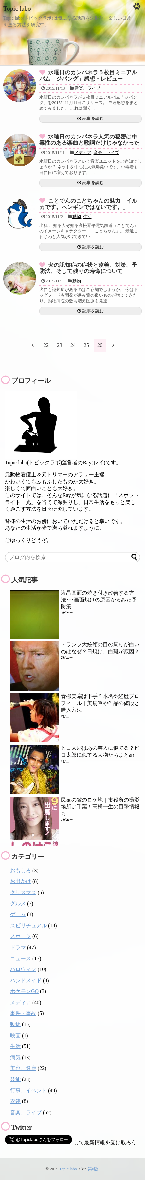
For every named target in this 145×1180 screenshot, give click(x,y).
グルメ (18, 903)
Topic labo (17, 8)
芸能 (15, 1079)
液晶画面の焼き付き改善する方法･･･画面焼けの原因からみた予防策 (99, 599)
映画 (15, 1035)
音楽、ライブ (87, 88)
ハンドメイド (26, 980)
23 (59, 345)
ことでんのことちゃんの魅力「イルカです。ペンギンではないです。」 (88, 204)
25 (86, 345)
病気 (15, 1057)
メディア (82, 152)
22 (46, 345)
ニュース (20, 958)
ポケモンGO (24, 991)
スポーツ (20, 936)
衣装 (15, 1101)
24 (73, 345)
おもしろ (20, 870)
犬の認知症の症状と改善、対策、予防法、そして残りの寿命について (88, 268)
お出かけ (20, 881)
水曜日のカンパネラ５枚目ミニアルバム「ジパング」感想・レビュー (88, 75)
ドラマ (18, 947)
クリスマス (23, 892)
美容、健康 (23, 1068)
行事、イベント (28, 1090)
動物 (76, 216)
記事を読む (93, 118)
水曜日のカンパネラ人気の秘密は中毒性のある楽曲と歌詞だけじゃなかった (89, 140)
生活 (87, 216)
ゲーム (18, 914)
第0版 (93, 1169)
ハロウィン (23, 969)
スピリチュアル (28, 925)
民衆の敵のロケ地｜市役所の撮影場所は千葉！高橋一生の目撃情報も (100, 806)
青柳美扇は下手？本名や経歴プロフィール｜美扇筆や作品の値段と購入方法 (100, 703)
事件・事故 (23, 1013)
